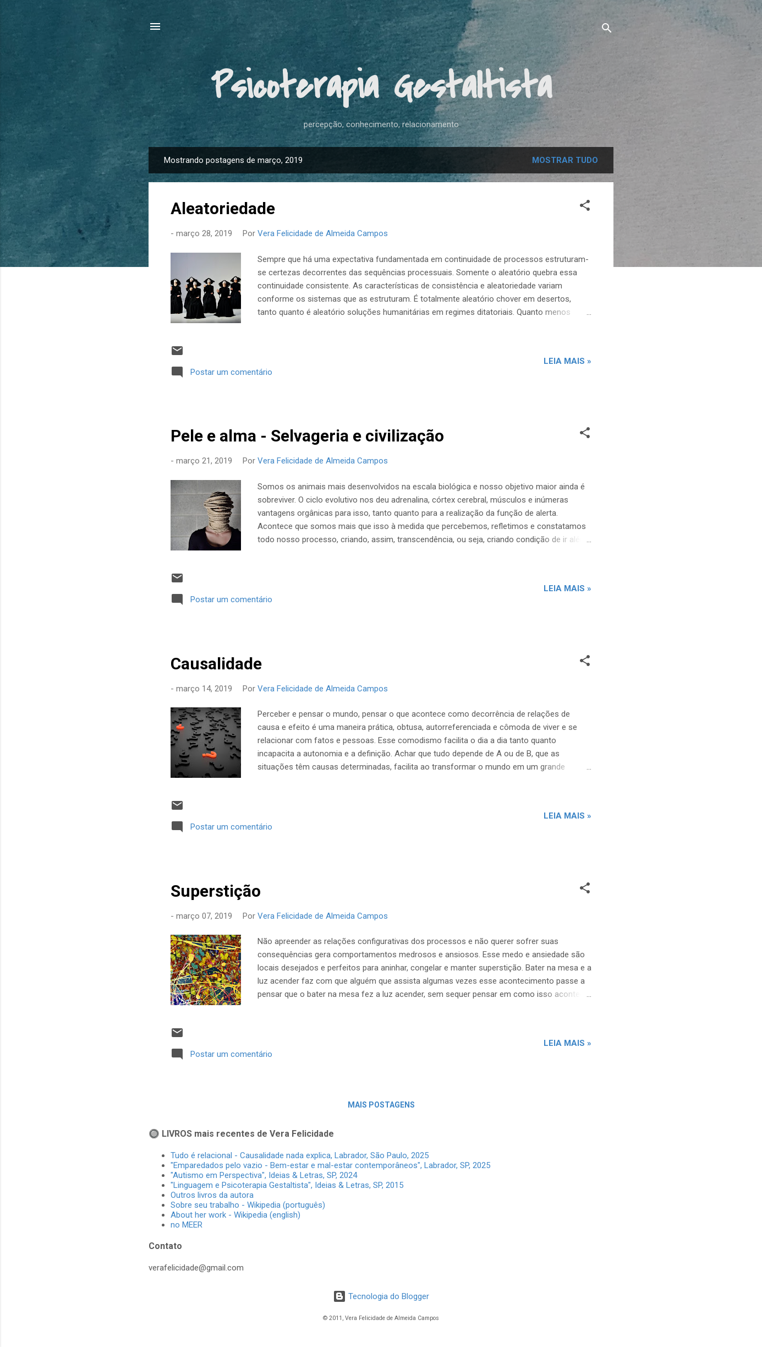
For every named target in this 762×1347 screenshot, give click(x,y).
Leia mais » (567, 361)
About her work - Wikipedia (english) (235, 1215)
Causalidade (216, 663)
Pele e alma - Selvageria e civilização (307, 435)
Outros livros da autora (212, 1195)
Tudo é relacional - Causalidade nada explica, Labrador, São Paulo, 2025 (300, 1155)
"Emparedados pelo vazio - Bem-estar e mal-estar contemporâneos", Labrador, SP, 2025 (330, 1165)
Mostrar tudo (565, 160)
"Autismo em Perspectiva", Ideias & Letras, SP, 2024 (266, 1175)
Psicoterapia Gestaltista (381, 86)
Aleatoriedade (223, 208)
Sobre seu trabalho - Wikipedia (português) (248, 1205)
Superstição (216, 891)
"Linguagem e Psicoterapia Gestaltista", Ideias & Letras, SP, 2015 (287, 1185)
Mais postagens (381, 1104)
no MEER (186, 1225)
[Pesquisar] (606, 30)
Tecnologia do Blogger (381, 1296)
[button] (584, 207)
